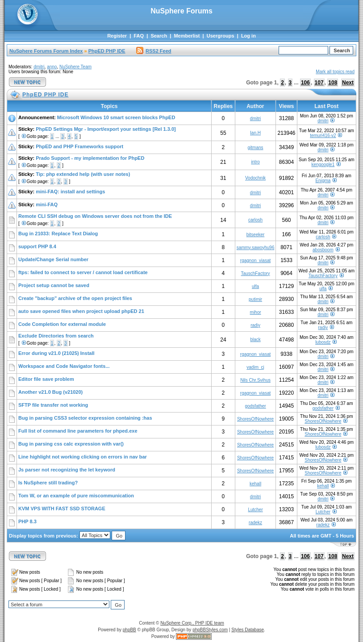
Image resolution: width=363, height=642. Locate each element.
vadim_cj (255, 367)
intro (255, 161)
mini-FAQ (47, 204)
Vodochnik (255, 177)
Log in (248, 35)
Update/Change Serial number (53, 259)
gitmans (255, 147)
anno (52, 66)
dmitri (38, 66)
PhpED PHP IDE (106, 51)
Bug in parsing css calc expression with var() (71, 443)
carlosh (255, 219)
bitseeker (255, 234)
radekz (255, 522)
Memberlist (187, 35)
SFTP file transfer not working (53, 405)
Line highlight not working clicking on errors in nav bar (82, 456)
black (255, 339)
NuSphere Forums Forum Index (46, 51)
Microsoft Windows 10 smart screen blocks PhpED (116, 117)
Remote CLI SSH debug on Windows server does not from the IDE (95, 216)
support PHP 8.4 (37, 246)
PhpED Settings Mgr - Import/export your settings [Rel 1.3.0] (106, 129)
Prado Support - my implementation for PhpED (90, 158)
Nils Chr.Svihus (255, 380)
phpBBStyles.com (210, 629)
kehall (255, 483)
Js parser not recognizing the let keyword (66, 469)
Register (117, 35)
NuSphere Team (75, 66)
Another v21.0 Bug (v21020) (50, 392)
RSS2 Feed (153, 51)
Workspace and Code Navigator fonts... (64, 366)
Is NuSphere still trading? (48, 482)
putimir (255, 299)
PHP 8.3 (27, 521)
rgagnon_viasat (255, 260)
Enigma (322, 180)
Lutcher (255, 509)
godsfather (255, 406)
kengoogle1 (323, 164)
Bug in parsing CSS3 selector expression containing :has (85, 418)
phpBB (129, 629)
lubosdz (322, 342)
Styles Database (247, 629)
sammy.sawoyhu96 (256, 247)
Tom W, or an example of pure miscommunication (76, 495)
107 (319, 82)
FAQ (139, 35)
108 (332, 82)
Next (348, 82)
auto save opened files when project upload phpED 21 (81, 311)
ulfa (255, 286)
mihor (255, 312)
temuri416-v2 (323, 135)
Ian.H (255, 132)
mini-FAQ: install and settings (70, 191)
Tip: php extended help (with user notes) (83, 174)
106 (305, 82)
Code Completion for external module (62, 324)
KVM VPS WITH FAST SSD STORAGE (61, 508)
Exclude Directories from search (56, 335)
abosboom (323, 249)
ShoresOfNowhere (255, 419)
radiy (255, 325)
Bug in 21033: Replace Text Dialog (58, 233)
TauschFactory (255, 273)
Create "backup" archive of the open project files (75, 298)
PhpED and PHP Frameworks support (79, 146)
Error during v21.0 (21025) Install (56, 353)
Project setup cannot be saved (53, 285)
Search (158, 35)
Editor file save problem (46, 379)
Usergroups (220, 35)
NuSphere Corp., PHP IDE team (192, 623)
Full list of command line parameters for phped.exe (78, 431)
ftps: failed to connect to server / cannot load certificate (83, 272)
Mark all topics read (335, 71)
